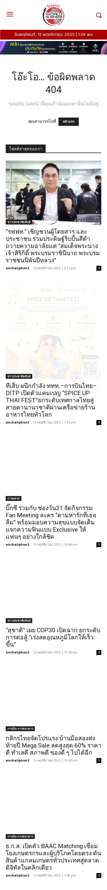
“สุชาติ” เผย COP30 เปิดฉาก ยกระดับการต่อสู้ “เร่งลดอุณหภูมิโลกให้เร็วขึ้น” (53, 637)
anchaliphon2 (17, 268)
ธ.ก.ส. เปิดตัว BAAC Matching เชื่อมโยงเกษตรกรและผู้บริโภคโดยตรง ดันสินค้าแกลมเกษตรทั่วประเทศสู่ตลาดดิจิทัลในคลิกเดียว (53, 857)
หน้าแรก (68, 122)
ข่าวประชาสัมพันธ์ (19, 222)
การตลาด (13, 498)
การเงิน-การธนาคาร (20, 729)
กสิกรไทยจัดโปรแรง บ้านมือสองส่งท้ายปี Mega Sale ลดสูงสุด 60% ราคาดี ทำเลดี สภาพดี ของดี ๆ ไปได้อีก (53, 745)
